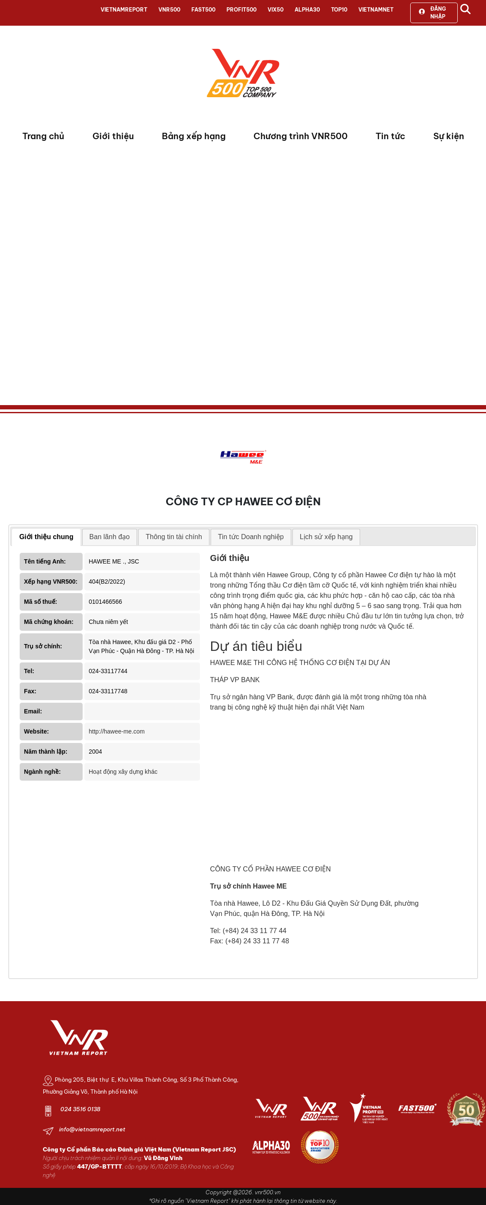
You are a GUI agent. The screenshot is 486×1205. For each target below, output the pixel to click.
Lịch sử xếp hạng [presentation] (326, 536)
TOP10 (339, 9)
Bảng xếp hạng (194, 136)
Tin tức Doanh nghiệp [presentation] (251, 536)
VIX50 (275, 9)
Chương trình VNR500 (300, 136)
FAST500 (203, 9)
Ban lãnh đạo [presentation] (109, 536)
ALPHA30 (307, 9)
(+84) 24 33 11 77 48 (257, 941)
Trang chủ (43, 136)
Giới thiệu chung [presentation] (46, 536)
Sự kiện (448, 136)
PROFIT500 (241, 9)
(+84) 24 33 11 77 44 (254, 930)
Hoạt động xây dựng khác (123, 771)
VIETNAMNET (376, 9)
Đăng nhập (432, 13)
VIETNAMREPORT (124, 9)
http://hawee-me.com (117, 731)
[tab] (46, 537)
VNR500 (169, 9)
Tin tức (390, 136)
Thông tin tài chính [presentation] (174, 536)
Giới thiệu (113, 136)
